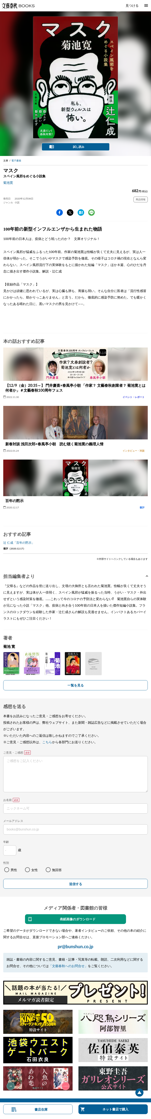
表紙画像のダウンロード (78, 919)
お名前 (7, 800)
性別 (6, 862)
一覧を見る (75, 685)
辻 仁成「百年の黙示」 (19, 542)
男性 (14, 870)
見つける (132, 5)
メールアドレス (13, 821)
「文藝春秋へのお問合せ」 (68, 966)
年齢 (6, 841)
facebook (59, 212)
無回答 (57, 870)
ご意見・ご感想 (13, 752)
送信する (75, 884)
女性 (34, 870)
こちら (47, 742)
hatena (81, 212)
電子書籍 (16, 160)
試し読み (78, 146)
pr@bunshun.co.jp (75, 946)
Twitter (70, 212)
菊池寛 (8, 182)
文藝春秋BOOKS (18, 5)
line (91, 212)
